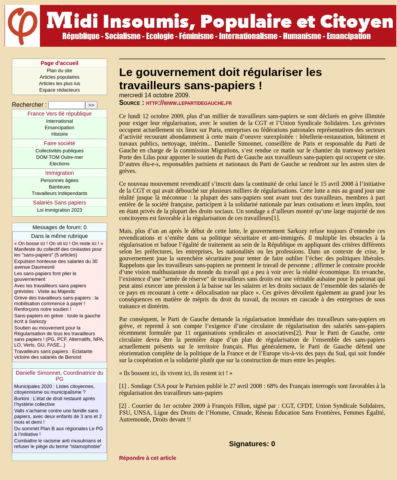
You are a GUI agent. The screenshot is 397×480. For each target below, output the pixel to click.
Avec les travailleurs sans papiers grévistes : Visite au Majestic (50, 288)
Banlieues (59, 187)
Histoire (59, 134)
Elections (60, 163)
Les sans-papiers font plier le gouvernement (45, 276)
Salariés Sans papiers (59, 203)
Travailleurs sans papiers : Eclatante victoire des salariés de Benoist (53, 354)
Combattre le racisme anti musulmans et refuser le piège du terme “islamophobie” (58, 443)
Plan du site (59, 70)
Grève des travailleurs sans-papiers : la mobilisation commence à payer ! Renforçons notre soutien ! (56, 303)
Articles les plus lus (59, 83)
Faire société (59, 143)
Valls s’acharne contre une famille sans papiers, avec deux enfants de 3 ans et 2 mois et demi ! (58, 416)
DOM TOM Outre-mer (59, 157)
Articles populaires (59, 77)
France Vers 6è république (59, 114)
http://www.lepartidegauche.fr (189, 102)
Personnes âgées (60, 180)
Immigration (59, 173)
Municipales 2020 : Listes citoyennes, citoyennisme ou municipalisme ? (54, 389)
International (59, 121)
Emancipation (60, 127)
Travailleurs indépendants (59, 193)
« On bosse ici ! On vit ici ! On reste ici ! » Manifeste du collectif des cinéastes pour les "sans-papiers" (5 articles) (58, 249)
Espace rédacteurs (59, 90)
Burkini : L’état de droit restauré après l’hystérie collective (54, 401)
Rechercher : (29, 104)
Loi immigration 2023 (59, 210)
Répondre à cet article (147, 458)
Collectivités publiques (59, 151)
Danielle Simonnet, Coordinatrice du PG (59, 376)
